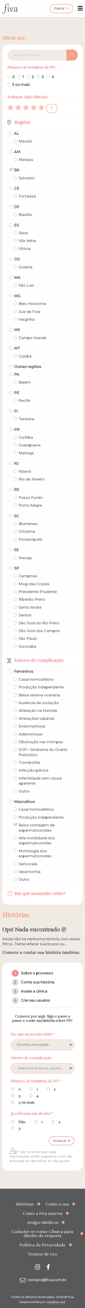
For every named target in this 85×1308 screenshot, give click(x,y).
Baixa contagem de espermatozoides (37, 827)
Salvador (27, 178)
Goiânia (25, 267)
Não (21, 1122)
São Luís (26, 285)
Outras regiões (27, 367)
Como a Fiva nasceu (42, 1213)
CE (16, 188)
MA (17, 277)
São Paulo (28, 638)
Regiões (22, 122)
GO (17, 259)
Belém (25, 382)
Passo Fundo (31, 497)
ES (16, 225)
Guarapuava (30, 445)
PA (16, 374)
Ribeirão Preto (32, 599)
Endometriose (32, 726)
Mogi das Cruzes (34, 584)
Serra (23, 233)
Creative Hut (55, 1302)
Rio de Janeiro (32, 479)
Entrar (61, 8)
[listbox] (42, 1045)
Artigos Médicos (42, 1222)
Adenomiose (30, 734)
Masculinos (24, 802)
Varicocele (28, 864)
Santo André (30, 607)
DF (16, 207)
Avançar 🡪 (61, 1140)
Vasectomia (30, 872)
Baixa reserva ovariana (39, 695)
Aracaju (25, 558)
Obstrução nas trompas (41, 742)
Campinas (28, 576)
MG (17, 296)
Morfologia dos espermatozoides (35, 853)
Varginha (27, 319)
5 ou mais (21, 85)
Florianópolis (30, 539)
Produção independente (41, 687)
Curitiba (26, 437)
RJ (16, 463)
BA (16, 170)
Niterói (25, 471)
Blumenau (28, 524)
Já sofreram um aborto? (32, 1113)
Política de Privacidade (42, 1245)
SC (16, 516)
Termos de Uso (42, 1254)
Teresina (26, 419)
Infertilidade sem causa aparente (40, 780)
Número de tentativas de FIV (36, 1081)
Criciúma (27, 531)
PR (16, 430)
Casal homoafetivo (36, 679)
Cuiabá (25, 356)
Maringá (26, 453)
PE (16, 393)
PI (16, 411)
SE (16, 550)
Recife (24, 400)
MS (17, 330)
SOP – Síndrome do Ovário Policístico (43, 752)
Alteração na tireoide (38, 710)
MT (17, 348)
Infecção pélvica (34, 770)
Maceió (25, 141)
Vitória (25, 249)
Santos (25, 615)
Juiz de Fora (29, 312)
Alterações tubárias (37, 718)
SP (16, 568)
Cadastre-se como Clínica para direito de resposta (42, 1233)
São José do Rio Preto (39, 623)
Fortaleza (27, 196)
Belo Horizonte (32, 304)
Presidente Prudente (38, 592)
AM (17, 152)
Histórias (25, 1204)
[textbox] (50, 1068)
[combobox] (42, 1068)
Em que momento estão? (40, 893)
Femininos (23, 671)
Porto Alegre (30, 505)
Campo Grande (32, 338)
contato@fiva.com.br (42, 1280)
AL (16, 133)
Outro (24, 791)
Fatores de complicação (39, 660)
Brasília (25, 215)
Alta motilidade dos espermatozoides (37, 840)
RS (16, 490)
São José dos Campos (39, 631)
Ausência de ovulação (39, 703)
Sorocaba (27, 646)
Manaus (26, 160)
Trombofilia (29, 762)
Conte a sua (57, 1204)
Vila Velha (27, 241)
